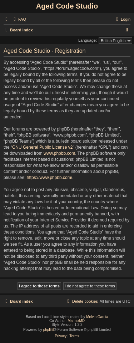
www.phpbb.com (59, 153)
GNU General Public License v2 (42, 147)
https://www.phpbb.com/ (49, 177)
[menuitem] (19, 19)
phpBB (48, 330)
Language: (87, 40)
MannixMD (76, 321)
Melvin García (97, 317)
